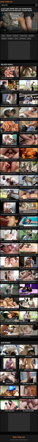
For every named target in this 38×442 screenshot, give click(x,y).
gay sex (9, 35)
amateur (32, 35)
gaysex (4, 38)
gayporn (11, 38)
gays (30, 38)
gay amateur (24, 35)
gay (4, 35)
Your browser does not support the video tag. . (19, 23)
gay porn (16, 35)
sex (17, 38)
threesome (23, 38)
